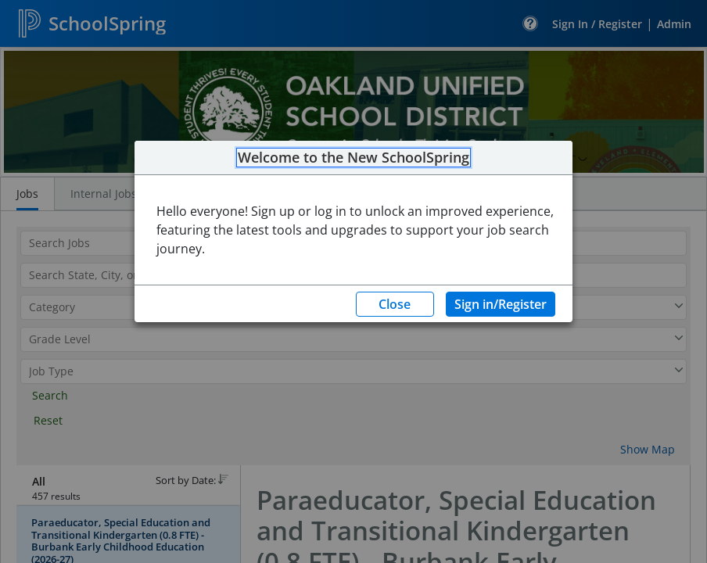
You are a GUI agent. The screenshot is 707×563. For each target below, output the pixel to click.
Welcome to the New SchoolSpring (353, 158)
